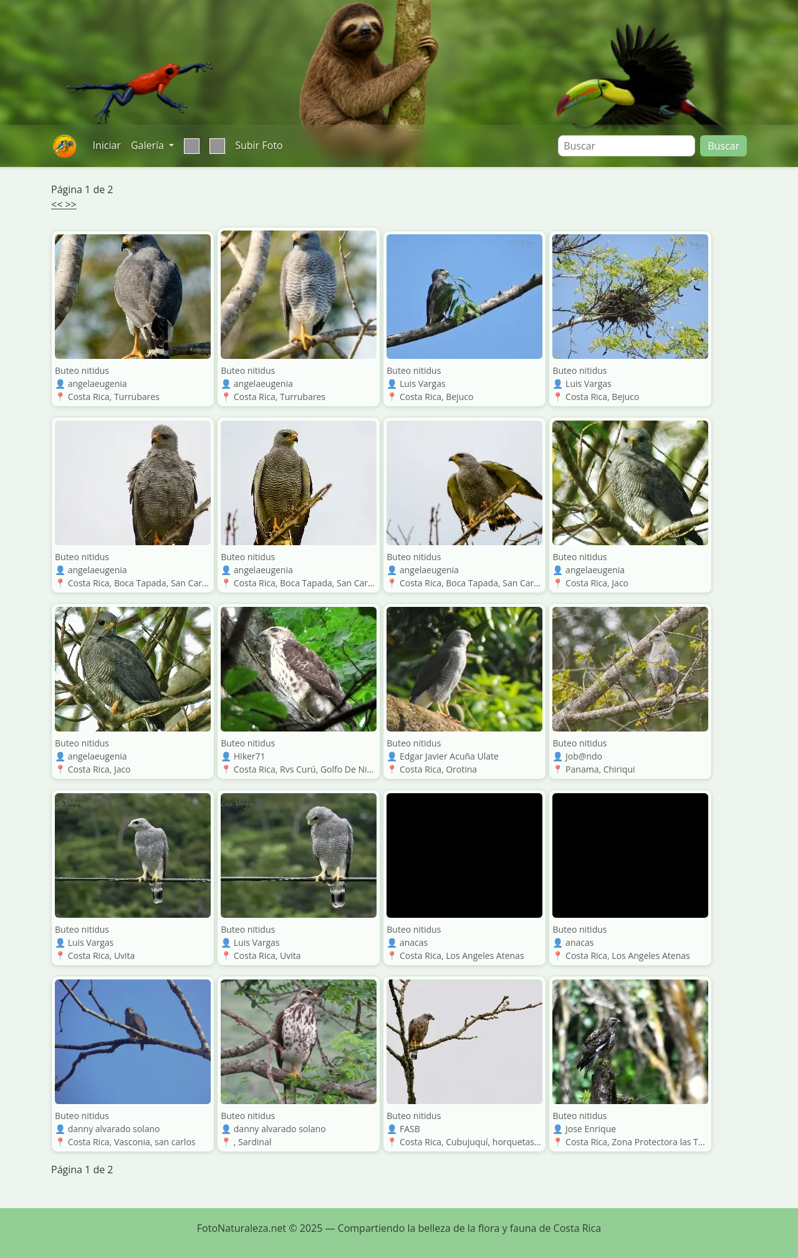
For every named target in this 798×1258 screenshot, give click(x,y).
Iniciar (106, 145)
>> (70, 204)
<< (58, 204)
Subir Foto (258, 145)
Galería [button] (148, 145)
